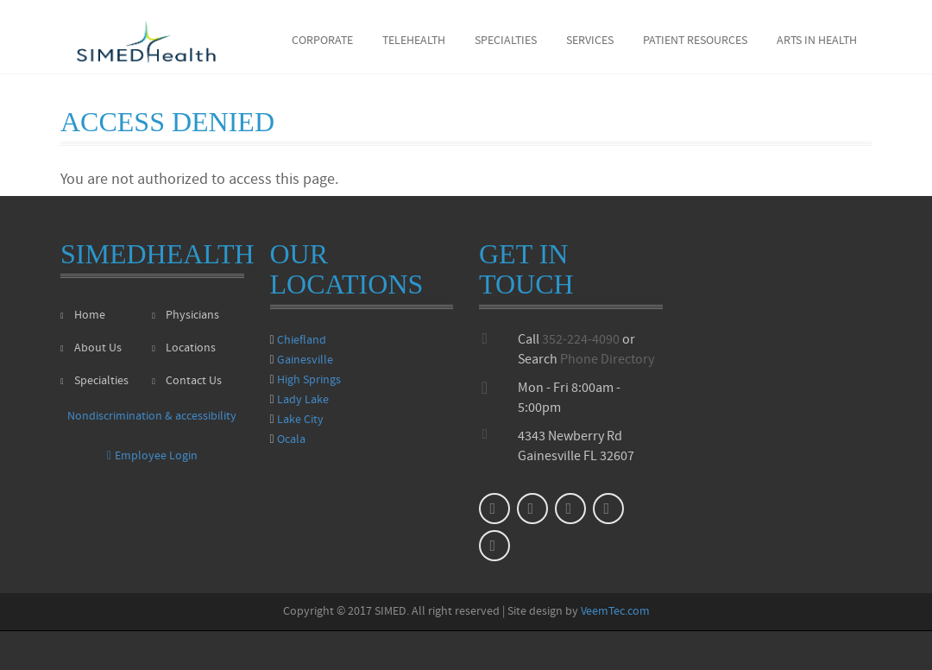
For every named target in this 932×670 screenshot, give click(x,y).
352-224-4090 (581, 340)
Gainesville (305, 360)
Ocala (291, 439)
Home (82, 315)
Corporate (322, 41)
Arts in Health (817, 41)
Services (590, 41)
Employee (152, 456)
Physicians (185, 315)
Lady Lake (303, 400)
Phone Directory (607, 360)
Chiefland (301, 340)
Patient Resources (695, 41)
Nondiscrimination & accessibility (151, 416)
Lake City (300, 420)
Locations (184, 348)
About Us (91, 348)
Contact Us (187, 381)
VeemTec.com (615, 611)
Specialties (506, 41)
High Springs (309, 380)
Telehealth (413, 41)
